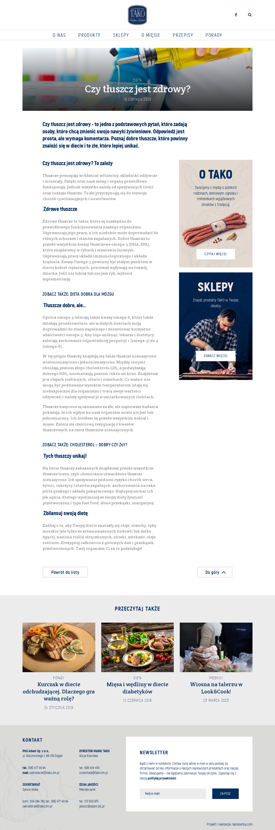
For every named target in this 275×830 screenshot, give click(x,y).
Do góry (219, 572)
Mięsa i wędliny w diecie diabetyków (137, 688)
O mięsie (151, 35)
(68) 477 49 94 (37, 768)
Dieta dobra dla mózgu (92, 294)
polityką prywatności (162, 778)
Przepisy (183, 35)
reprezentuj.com (242, 824)
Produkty (89, 35)
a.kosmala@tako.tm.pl (93, 773)
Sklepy (121, 35)
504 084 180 (37, 801)
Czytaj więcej (215, 254)
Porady (214, 35)
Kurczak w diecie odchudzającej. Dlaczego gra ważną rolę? (59, 691)
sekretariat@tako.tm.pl (44, 773)
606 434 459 (92, 768)
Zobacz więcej (216, 356)
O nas (59, 35)
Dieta (137, 80)
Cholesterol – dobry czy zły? (98, 445)
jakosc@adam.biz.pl (91, 806)
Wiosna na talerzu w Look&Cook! (216, 688)
